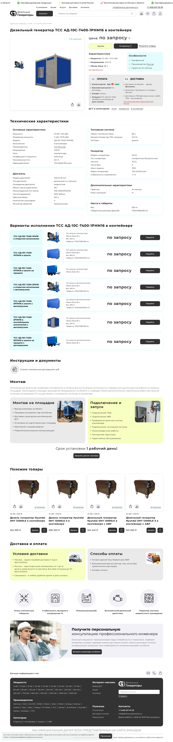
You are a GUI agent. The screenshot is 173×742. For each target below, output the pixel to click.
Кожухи (42, 722)
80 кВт (16, 690)
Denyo (26, 711)
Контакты (87, 7)
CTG (44, 711)
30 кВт (47, 686)
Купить (100, 46)
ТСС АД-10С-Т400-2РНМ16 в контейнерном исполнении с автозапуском (22, 323)
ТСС (56, 707)
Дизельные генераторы (18, 23)
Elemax (80, 704)
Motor (48, 704)
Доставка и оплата (101, 714)
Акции (54, 7)
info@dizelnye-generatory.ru (125, 7)
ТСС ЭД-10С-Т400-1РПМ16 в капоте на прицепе (24, 270)
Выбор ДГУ (97, 686)
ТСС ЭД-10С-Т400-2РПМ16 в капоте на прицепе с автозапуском (24, 344)
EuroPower (74, 707)
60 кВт (72, 686)
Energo (71, 704)
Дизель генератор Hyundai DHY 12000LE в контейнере (28, 522)
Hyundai (17, 711)
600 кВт (17, 693)
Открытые (18, 722)
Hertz (55, 704)
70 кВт (80, 686)
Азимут (63, 707)
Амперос (35, 711)
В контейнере (138, 109)
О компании (42, 7)
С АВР (51, 722)
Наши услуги (98, 717)
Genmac (17, 704)
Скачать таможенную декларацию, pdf (41, 372)
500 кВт (80, 690)
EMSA (40, 704)
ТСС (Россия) (60, 147)
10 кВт (30, 23)
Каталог (43, 13)
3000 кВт (76, 693)
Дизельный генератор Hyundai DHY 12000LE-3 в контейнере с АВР (142, 523)
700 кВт (26, 693)
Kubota (16, 707)
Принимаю (105, 736)
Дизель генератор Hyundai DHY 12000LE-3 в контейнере (66, 523)
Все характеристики (96, 70)
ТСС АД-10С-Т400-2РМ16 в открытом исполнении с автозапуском (26, 287)
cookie (5, 737)
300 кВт (61, 690)
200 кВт (51, 690)
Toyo (24, 707)
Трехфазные (125, 109)
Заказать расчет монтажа (86, 458)
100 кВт (33, 690)
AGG (25, 704)
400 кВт (70, 690)
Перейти (150, 237)
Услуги (64, 7)
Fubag (38, 707)
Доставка (74, 7)
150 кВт (42, 690)
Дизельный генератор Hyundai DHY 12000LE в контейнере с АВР (102, 523)
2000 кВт (66, 693)
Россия (150, 64)
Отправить (123, 696)
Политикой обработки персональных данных (26, 737)
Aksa (31, 707)
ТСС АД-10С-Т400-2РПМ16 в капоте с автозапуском (23, 305)
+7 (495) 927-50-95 (155, 7)
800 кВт (36, 693)
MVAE (62, 704)
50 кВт (64, 686)
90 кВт (25, 690)
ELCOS (32, 704)
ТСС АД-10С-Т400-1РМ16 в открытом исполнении (25, 237)
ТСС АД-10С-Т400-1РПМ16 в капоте (22, 253)
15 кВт (31, 686)
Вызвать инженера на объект (87, 655)
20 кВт (39, 686)
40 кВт (55, 686)
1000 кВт (55, 693)
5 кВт (15, 686)
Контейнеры (31, 722)
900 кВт (45, 693)
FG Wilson (47, 707)
